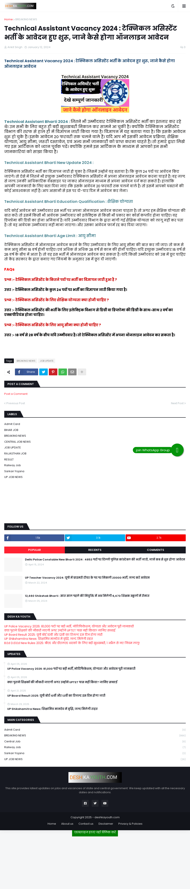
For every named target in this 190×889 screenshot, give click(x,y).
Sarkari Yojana (14, 471)
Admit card (12, 424)
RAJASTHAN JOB (15, 453)
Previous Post (15, 403)
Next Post (177, 403)
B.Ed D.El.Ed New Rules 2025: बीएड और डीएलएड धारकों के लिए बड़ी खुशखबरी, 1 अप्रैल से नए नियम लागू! (72, 643)
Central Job (95, 741)
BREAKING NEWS (26, 19)
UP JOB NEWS (13, 477)
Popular (34, 550)
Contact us (85, 824)
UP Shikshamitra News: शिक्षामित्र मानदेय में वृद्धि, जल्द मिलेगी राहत (48, 639)
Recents (95, 550)
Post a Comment (16, 394)
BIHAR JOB (11, 430)
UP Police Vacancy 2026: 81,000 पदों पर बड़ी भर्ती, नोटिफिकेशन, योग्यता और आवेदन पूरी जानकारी (69, 626)
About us (67, 824)
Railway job (12, 465)
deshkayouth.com (107, 817)
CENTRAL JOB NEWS (17, 442)
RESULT (9, 459)
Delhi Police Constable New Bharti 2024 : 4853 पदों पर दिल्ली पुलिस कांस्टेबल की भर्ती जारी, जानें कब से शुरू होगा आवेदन (105, 560)
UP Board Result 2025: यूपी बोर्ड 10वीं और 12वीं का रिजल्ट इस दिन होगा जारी (53, 634)
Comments (155, 550)
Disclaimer (106, 824)
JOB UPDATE (47, 361)
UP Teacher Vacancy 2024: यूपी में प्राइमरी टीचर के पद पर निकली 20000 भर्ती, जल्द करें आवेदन (87, 578)
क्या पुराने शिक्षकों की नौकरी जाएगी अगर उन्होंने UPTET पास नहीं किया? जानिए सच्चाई (59, 630)
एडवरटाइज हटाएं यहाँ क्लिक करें (95, 832)
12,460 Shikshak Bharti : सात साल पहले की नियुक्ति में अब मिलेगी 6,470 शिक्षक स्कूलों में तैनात (87, 596)
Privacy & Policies (130, 824)
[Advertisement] (95, 861)
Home (8, 19)
